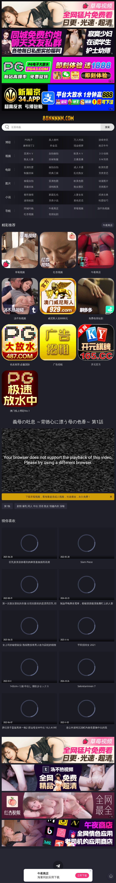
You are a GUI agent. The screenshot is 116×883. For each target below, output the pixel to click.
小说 (8, 197)
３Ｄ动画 (103, 153)
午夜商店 (53, 208)
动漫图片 (103, 181)
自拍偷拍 (53, 153)
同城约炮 (29, 208)
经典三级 (53, 173)
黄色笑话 (78, 200)
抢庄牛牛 (103, 145)
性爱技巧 (103, 200)
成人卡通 (78, 167)
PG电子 (29, 139)
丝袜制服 (53, 159)
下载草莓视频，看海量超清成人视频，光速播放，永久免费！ (69, 497)
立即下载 (82, 875)
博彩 (8, 142)
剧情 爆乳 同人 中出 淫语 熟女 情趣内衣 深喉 (40, 506)
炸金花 (53, 145)
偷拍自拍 (53, 167)
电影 (8, 170)
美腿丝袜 (29, 186)
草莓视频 (78, 208)
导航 (8, 211)
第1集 (7, 506)
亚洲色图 (53, 181)
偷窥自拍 (29, 181)
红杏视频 (29, 214)
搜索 (107, 127)
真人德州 (53, 139)
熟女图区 (78, 186)
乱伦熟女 (78, 173)
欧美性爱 (103, 167)
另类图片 (103, 186)
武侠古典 (103, 194)
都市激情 (29, 194)
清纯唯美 (53, 186)
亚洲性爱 (29, 167)
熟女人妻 (29, 159)
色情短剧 (53, 214)
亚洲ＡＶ (29, 153)
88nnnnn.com (58, 118)
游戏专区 (103, 139)
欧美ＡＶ (78, 153)
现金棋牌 (78, 145)
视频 (8, 156)
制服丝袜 (29, 173)
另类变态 (103, 173)
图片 (8, 183)
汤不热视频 (103, 208)
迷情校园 (29, 200)
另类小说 (53, 200)
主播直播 (78, 159)
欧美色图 (78, 181)
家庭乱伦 (53, 194)
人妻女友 (78, 194)
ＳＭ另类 (103, 159)
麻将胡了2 (28, 145)
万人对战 (78, 139)
